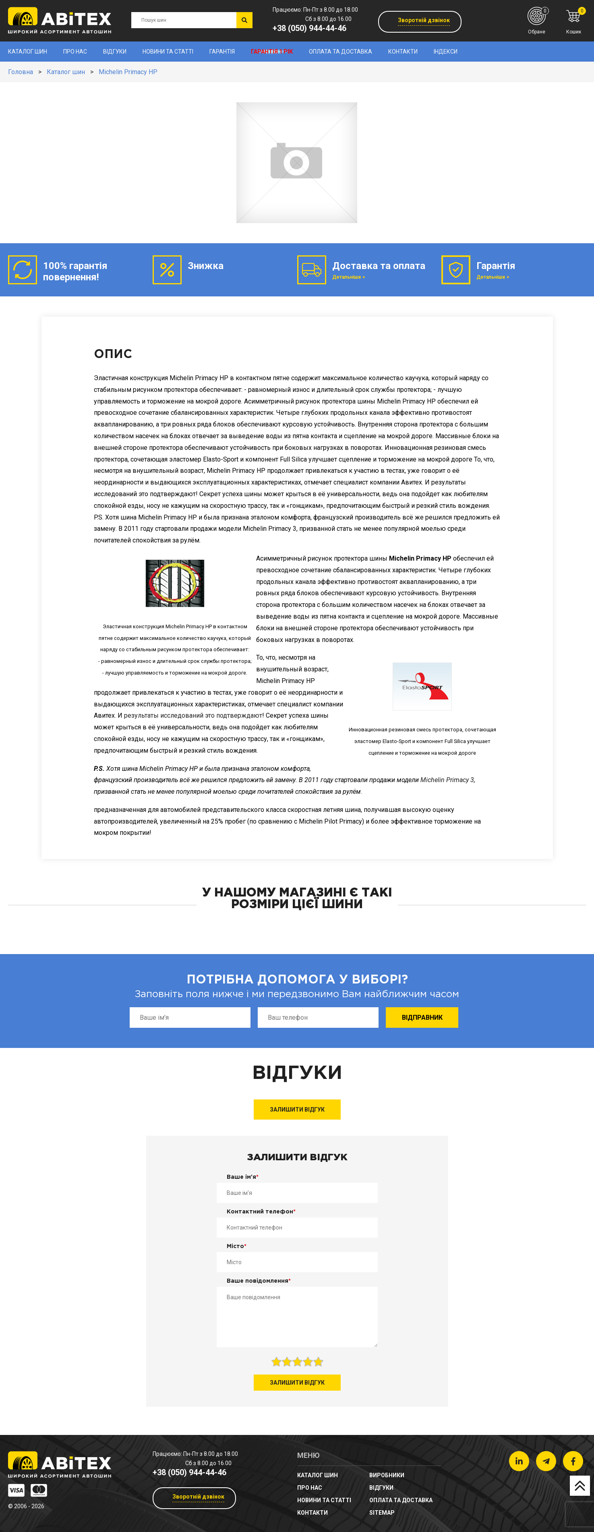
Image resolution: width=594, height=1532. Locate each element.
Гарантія (222, 51)
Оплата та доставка (340, 51)
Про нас (75, 51)
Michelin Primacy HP (128, 72)
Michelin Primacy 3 (447, 780)
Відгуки (114, 51)
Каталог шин (27, 51)
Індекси (445, 51)
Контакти (403, 51)
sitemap (382, 1512)
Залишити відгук (297, 1109)
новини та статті (168, 51)
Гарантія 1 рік (272, 51)
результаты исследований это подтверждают (193, 715)
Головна (20, 72)
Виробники (386, 1475)
